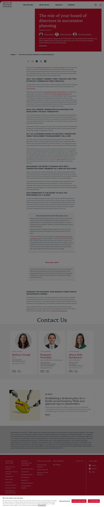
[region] (52, 501)
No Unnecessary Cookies (79, 501)
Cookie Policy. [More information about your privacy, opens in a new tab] (42, 505)
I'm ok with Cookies (94, 501)
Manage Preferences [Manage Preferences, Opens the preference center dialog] (64, 501)
